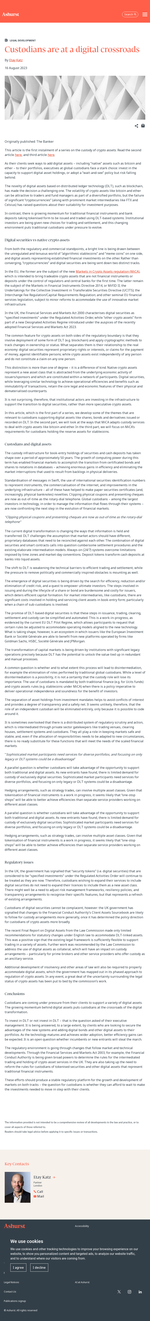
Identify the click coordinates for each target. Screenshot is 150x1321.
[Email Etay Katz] (52, 1196)
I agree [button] (18, 1267)
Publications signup (15, 1301)
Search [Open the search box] (130, 14)
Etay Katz (16, 60)
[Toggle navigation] (145, 14)
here (18, 155)
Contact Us (10, 1291)
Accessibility (82, 1226)
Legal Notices (11, 1282)
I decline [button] (39, 1267)
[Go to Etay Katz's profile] (44, 1178)
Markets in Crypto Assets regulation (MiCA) (107, 271)
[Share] (136, 126)
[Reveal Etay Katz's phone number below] (51, 1191)
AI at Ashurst (82, 1282)
